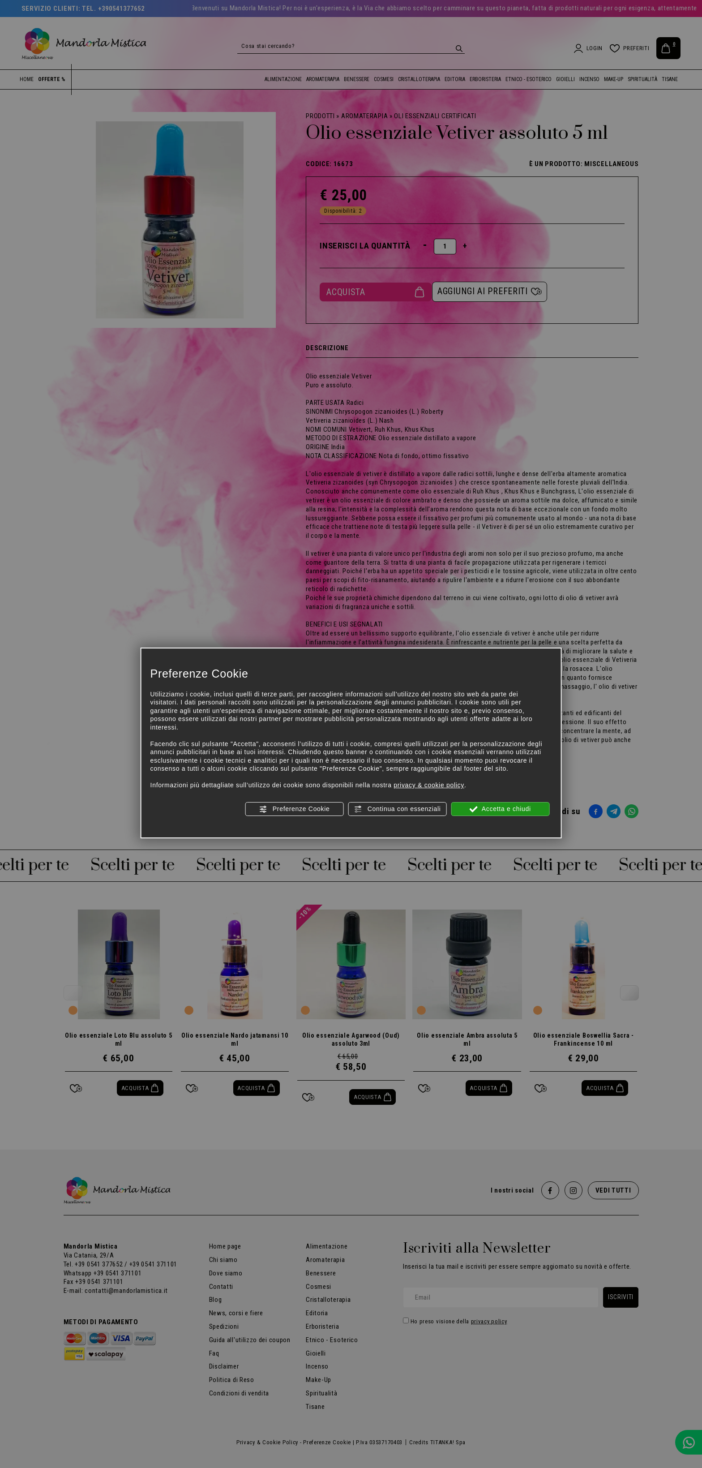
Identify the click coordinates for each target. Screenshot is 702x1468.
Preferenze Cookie (294, 809)
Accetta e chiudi (500, 809)
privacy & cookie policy (429, 785)
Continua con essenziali (397, 809)
